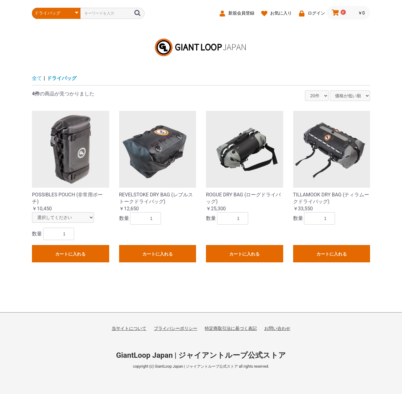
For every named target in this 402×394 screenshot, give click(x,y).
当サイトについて (129, 328)
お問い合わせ (277, 328)
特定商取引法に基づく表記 (231, 328)
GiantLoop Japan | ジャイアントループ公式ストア (201, 355)
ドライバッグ (62, 78)
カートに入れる (70, 254)
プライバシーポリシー (175, 328)
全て (37, 78)
